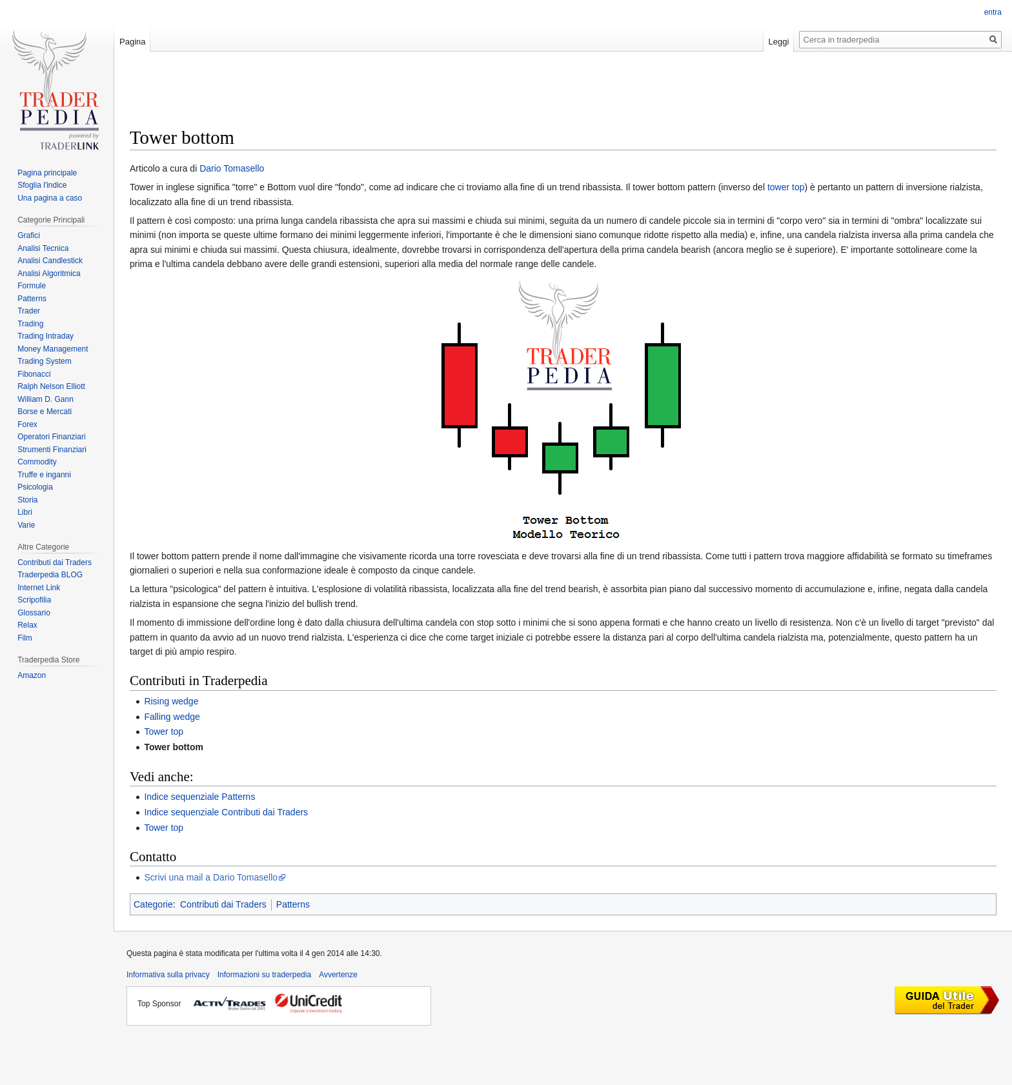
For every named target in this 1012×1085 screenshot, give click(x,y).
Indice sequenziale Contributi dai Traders (226, 812)
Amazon (31, 675)
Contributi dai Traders (223, 904)
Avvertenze (338, 974)
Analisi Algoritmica (48, 273)
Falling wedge (171, 717)
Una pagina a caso (49, 198)
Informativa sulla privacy (168, 974)
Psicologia (35, 487)
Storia (27, 499)
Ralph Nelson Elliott (51, 386)
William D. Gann (45, 399)
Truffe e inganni (44, 474)
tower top (786, 187)
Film (24, 637)
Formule (31, 285)
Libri (24, 512)
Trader (28, 310)
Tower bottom (173, 747)
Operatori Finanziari (51, 436)
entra (993, 12)
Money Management (52, 348)
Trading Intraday (45, 336)
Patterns (293, 904)
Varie (26, 525)
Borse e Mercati (44, 411)
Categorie (153, 904)
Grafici (28, 235)
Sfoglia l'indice (41, 185)
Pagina (132, 41)
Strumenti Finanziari (51, 449)
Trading (30, 323)
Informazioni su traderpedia (264, 974)
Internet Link (38, 587)
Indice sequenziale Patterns (199, 796)
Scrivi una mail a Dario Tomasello (211, 877)
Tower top (163, 731)
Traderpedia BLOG (50, 574)
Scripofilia (34, 599)
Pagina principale (47, 172)
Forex (27, 424)
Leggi (779, 41)
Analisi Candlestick (50, 260)
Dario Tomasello (231, 168)
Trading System (44, 361)
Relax (27, 625)
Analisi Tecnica (42, 248)
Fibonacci (33, 374)
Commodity (37, 461)
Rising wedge (171, 701)
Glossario (33, 612)
